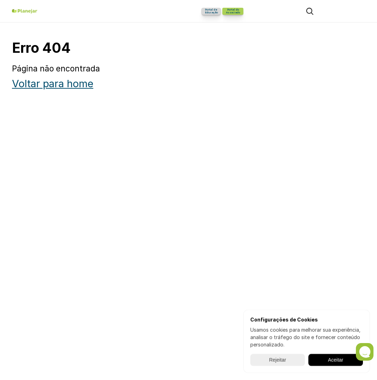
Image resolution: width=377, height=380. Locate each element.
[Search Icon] (310, 11)
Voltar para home (52, 83)
